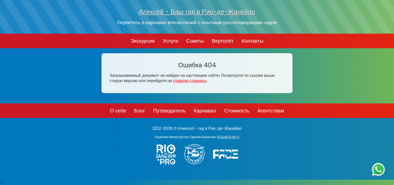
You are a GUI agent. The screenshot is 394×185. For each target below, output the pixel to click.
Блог (139, 110)
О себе (118, 110)
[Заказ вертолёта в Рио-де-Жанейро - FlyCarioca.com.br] (197, 165)
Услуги (170, 40)
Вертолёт (223, 40)
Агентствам (270, 110)
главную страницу (190, 81)
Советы (195, 40)
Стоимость (236, 110)
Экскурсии (143, 40)
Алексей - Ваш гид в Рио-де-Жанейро (197, 11)
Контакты (252, 40)
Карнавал (205, 110)
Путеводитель (169, 110)
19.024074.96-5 (228, 137)
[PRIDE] (227, 165)
